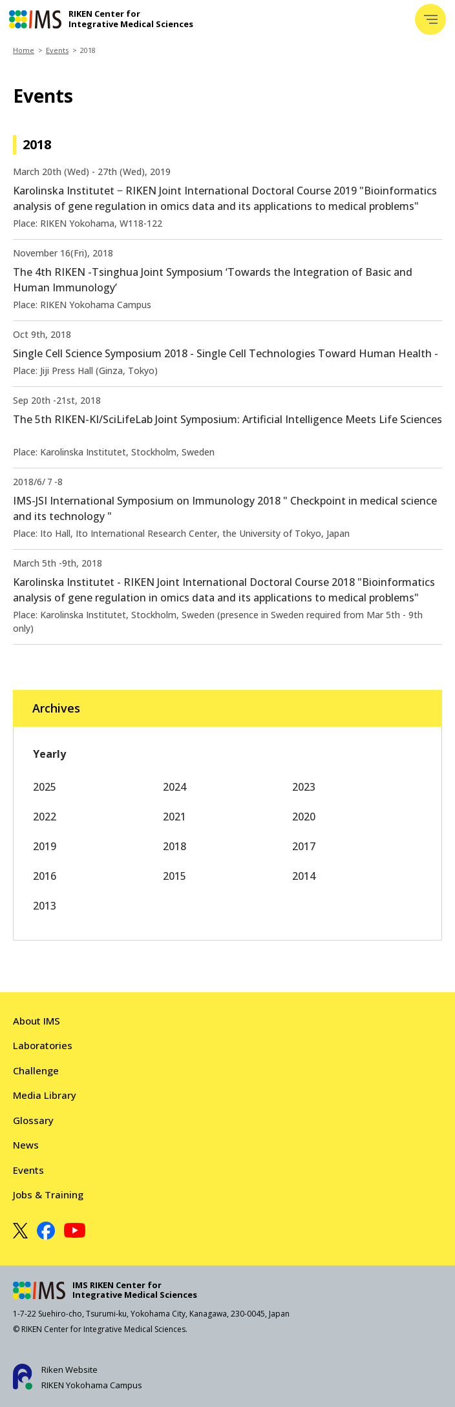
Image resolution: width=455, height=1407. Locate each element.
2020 (303, 816)
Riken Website (69, 1369)
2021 (174, 816)
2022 (44, 816)
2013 (44, 906)
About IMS (36, 1020)
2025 (44, 787)
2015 (174, 876)
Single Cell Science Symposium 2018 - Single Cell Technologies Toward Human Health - (225, 353)
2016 (44, 876)
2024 (174, 787)
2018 (174, 846)
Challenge (36, 1070)
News (26, 1144)
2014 (303, 876)
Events (57, 50)
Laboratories (42, 1045)
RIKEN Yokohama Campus (91, 1385)
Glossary (33, 1120)
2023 (303, 787)
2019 (44, 846)
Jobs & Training (48, 1194)
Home (23, 50)
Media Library (44, 1095)
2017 (303, 846)
